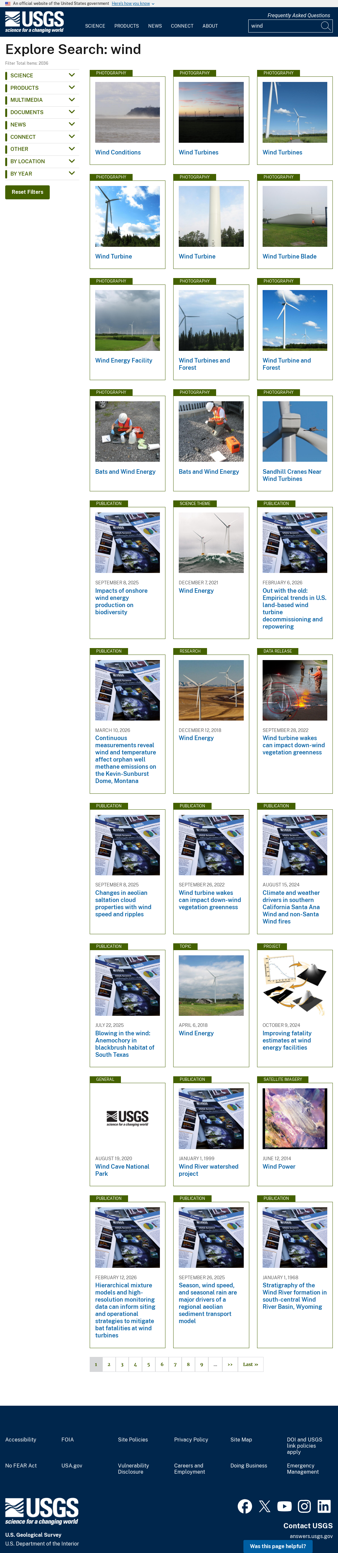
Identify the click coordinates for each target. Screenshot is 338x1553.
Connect (182, 26)
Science (95, 26)
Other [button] (19, 149)
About (210, 26)
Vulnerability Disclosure (133, 1469)
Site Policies (133, 1440)
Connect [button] (23, 137)
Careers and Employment (189, 1469)
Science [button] (21, 76)
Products (126, 26)
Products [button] (24, 88)
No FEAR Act (21, 1466)
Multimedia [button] (26, 100)
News (155, 26)
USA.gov (71, 1466)
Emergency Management (303, 1469)
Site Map (241, 1440)
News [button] (18, 125)
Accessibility (20, 1440)
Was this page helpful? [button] (278, 1546)
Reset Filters (27, 192)
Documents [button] (27, 112)
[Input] (290, 26)
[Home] (34, 31)
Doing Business (248, 1466)
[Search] (326, 26)
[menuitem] (95, 22)
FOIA (67, 1440)
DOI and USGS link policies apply (304, 1446)
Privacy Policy (191, 1440)
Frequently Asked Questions (298, 15)
